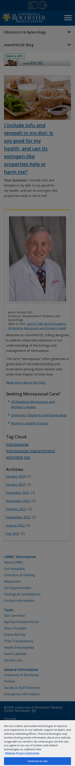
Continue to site (37, 761)
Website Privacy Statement (22, 753)
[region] (37, 743)
